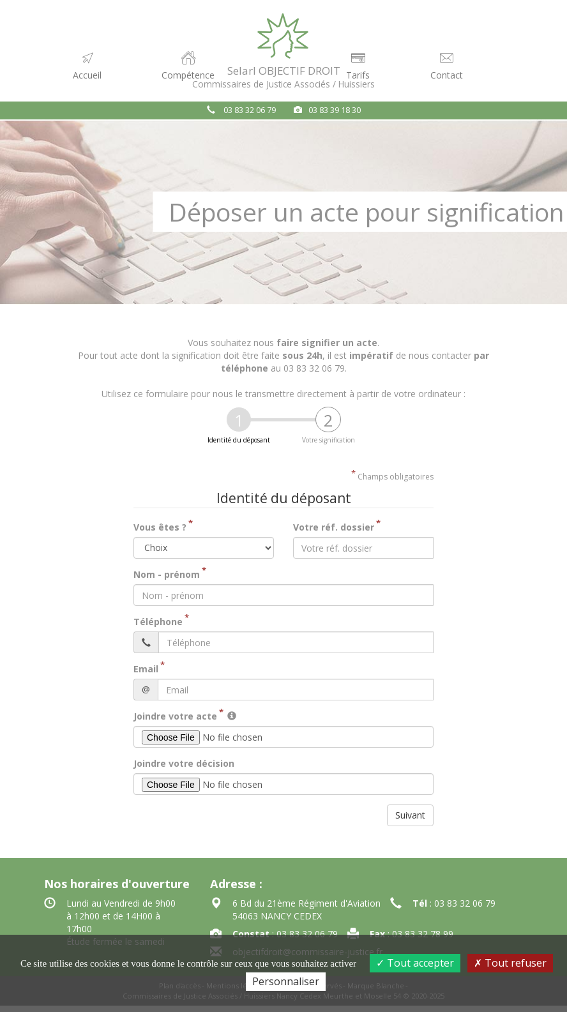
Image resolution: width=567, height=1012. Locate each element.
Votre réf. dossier (333, 527)
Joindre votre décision (183, 763)
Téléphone (158, 622)
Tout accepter (415, 963)
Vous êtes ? (159, 527)
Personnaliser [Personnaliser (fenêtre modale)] (285, 981)
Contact (446, 65)
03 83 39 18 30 (334, 110)
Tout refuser (510, 963)
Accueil (91, 70)
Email (145, 669)
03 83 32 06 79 (249, 110)
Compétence (188, 65)
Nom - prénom (166, 574)
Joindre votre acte (175, 716)
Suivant (410, 815)
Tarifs (358, 65)
